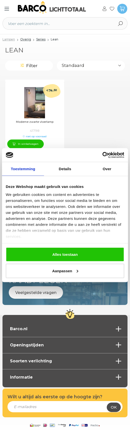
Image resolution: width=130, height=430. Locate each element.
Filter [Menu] (29, 65)
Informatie (21, 377)
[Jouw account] (104, 8)
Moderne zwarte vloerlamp (35, 122)
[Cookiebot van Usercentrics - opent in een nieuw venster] (102, 155)
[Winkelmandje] (122, 8)
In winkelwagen (25, 143)
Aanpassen (65, 271)
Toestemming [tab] (23, 169)
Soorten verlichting (31, 361)
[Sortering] (91, 66)
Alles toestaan (65, 254)
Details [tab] (65, 169)
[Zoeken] (121, 23)
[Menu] (6, 8)
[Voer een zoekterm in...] (58, 23)
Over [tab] (107, 169)
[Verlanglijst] (112, 8)
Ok (114, 407)
